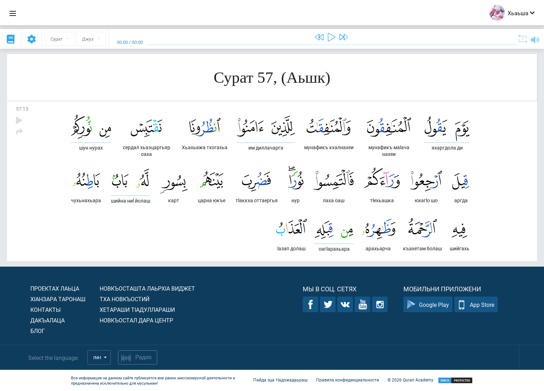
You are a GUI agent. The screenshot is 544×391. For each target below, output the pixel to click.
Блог (37, 330)
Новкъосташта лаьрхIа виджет (147, 288)
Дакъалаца (47, 320)
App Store (476, 304)
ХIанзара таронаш (57, 299)
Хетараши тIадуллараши (137, 309)
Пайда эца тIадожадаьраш (280, 380)
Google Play (428, 304)
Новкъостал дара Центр (136, 320)
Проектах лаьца (54, 288)
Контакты (45, 309)
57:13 (22, 108)
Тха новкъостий (124, 299)
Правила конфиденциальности (347, 380)
